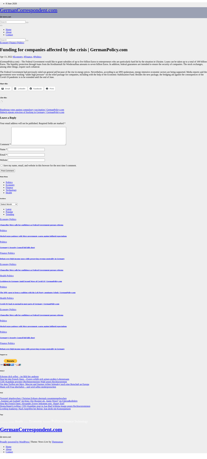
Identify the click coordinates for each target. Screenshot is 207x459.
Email (3, 158)
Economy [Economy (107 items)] (35, 425)
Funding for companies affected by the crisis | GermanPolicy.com (64, 49)
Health (9, 196)
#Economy (18, 57)
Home (8, 29)
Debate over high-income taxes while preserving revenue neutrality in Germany (32, 262)
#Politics (37, 57)
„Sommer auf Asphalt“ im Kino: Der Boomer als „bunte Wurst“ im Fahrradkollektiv (39, 404)
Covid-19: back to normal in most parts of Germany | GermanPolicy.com (29, 307)
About (9, 32)
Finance (13, 42)
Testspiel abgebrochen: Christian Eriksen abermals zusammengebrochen (33, 402)
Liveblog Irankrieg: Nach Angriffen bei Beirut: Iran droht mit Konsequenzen (35, 412)
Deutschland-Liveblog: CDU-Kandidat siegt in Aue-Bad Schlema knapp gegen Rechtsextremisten (45, 409)
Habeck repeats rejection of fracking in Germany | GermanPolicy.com (32, 112)
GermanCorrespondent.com (28, 10)
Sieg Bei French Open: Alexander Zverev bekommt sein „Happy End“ (32, 407)
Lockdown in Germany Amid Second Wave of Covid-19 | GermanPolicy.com (31, 285)
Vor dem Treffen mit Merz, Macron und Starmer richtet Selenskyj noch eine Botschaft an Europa (44, 388)
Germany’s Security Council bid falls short (17, 251)
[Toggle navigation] (1, 25)
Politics (20, 42)
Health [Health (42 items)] (19, 424)
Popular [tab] (9, 215)
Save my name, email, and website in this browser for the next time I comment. (39, 169)
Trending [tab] (10, 218)
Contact (9, 35)
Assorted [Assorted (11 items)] (47, 425)
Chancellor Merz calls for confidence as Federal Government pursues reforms (31, 228)
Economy (4, 42)
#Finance (28, 57)
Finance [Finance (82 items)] (68, 425)
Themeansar (57, 445)
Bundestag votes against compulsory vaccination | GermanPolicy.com (32, 109)
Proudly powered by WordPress (15, 445)
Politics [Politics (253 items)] (57, 424)
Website (3, 163)
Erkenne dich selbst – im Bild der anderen (19, 380)
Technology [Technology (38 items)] (81, 424)
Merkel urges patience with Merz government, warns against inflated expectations (33, 239)
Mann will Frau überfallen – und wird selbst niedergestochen (28, 390)
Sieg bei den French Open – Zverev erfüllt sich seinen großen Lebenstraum (34, 382)
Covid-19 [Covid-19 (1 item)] (25, 425)
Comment (5, 148)
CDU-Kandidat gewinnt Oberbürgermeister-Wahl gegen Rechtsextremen (33, 385)
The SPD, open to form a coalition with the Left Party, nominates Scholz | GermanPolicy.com (37, 296)
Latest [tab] (8, 212)
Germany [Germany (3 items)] (11, 425)
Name (3, 153)
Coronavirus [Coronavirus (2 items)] (4, 425)
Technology (11, 193)
